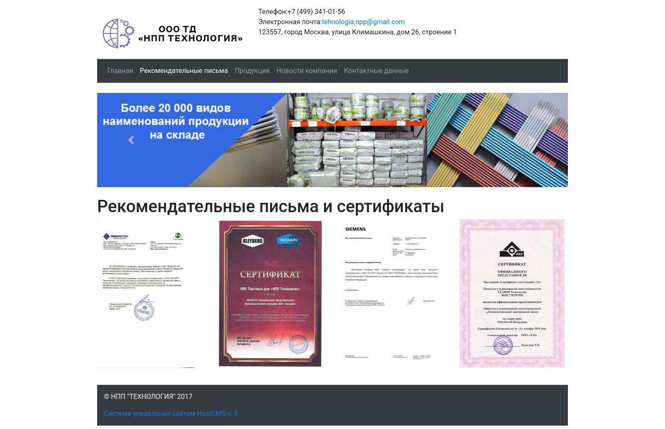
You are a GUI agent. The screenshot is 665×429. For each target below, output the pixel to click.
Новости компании (307, 71)
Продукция (252, 71)
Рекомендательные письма (184, 71)
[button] (132, 140)
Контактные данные (376, 71)
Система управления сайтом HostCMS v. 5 (171, 413)
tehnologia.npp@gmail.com (363, 22)
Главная (120, 71)
